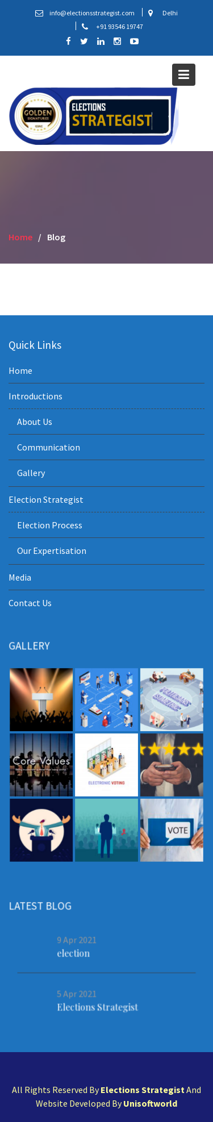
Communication (48, 447)
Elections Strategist (97, 1006)
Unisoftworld (150, 1103)
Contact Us (30, 602)
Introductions (35, 396)
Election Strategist (46, 499)
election (74, 952)
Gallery (31, 472)
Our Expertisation (51, 550)
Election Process (49, 525)
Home (20, 370)
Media (20, 577)
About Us (34, 421)
